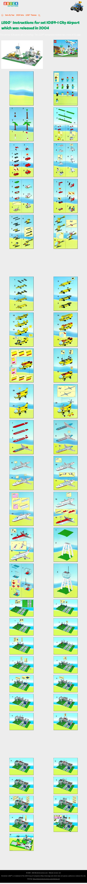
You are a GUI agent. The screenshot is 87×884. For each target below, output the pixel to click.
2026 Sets (20, 15)
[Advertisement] (44, 263)
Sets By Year (9, 15)
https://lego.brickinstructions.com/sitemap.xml (46, 879)
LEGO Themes (31, 15)
